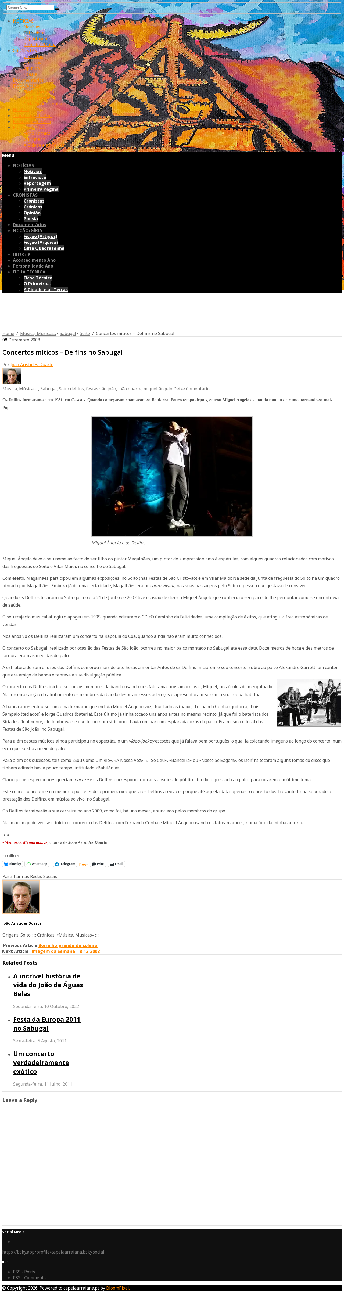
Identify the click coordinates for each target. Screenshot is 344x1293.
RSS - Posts (24, 1272)
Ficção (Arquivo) (39, 98)
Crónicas (32, 62)
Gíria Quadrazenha (43, 104)
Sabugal (68, 333)
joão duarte (129, 389)
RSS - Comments (29, 1278)
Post (83, 864)
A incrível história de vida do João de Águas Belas (48, 984)
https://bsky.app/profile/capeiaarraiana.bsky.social (53, 1252)
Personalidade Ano (32, 121)
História (21, 110)
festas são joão (101, 389)
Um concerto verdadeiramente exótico (41, 1062)
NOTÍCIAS (23, 21)
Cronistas (33, 56)
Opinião (32, 68)
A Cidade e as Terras (44, 145)
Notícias (32, 27)
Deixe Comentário (191, 389)
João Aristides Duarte (31, 365)
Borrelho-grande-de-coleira (68, 945)
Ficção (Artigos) (39, 92)
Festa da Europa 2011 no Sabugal (47, 1023)
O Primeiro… (36, 139)
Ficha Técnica (37, 133)
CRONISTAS (25, 50)
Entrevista (34, 33)
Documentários (28, 80)
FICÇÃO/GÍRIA (27, 86)
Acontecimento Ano (32, 115)
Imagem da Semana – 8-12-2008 (66, 951)
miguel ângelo (158, 389)
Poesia (30, 74)
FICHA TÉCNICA (29, 127)
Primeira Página (40, 45)
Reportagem (36, 39)
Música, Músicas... (38, 333)
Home (8, 333)
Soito (85, 333)
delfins (77, 389)
